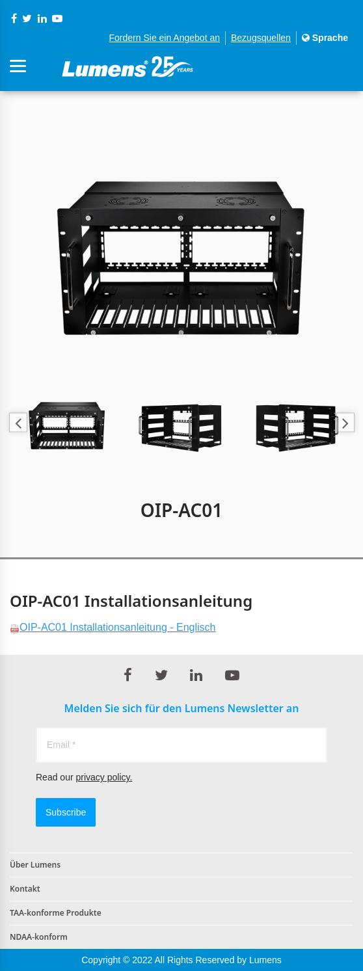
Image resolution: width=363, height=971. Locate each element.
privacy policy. (103, 777)
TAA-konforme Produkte (55, 912)
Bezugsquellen (261, 38)
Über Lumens (35, 864)
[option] (181, 247)
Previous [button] (18, 422)
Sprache (325, 38)
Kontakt (25, 888)
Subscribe (66, 812)
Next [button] (345, 422)
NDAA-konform (39, 936)
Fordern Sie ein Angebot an (164, 38)
